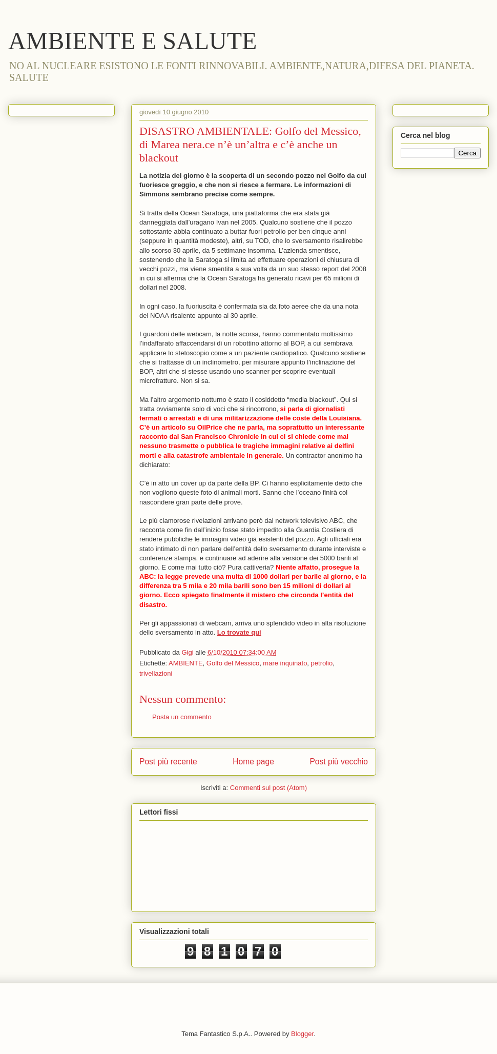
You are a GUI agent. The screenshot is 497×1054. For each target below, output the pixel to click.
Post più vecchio (338, 761)
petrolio (322, 663)
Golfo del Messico (232, 663)
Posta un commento (182, 717)
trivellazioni (155, 673)
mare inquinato (285, 663)
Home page (253, 761)
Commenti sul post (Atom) (268, 788)
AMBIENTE (185, 663)
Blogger (302, 1034)
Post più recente (168, 761)
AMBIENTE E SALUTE (132, 40)
